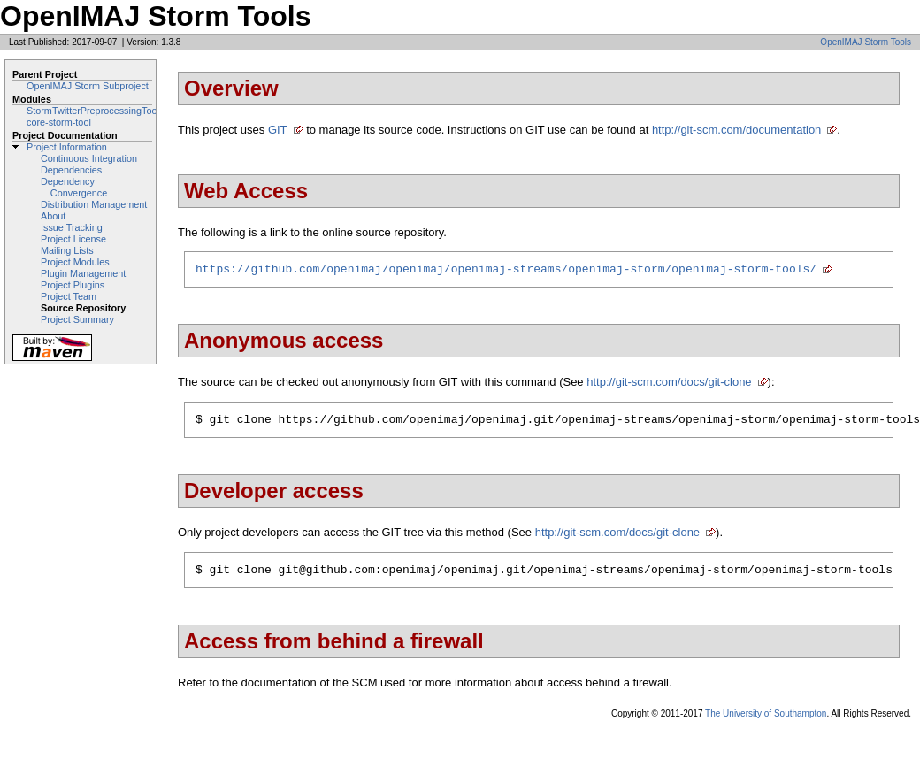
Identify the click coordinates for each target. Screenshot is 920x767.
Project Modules (75, 262)
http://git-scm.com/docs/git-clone (668, 384)
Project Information (67, 147)
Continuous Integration (89, 158)
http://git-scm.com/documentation (736, 129)
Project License (73, 239)
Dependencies (71, 170)
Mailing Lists (67, 250)
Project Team (68, 296)
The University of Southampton (765, 721)
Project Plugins (72, 285)
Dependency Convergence (74, 187)
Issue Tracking (72, 227)
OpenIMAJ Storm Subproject (88, 86)
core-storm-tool (59, 122)
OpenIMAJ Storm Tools (865, 42)
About (53, 216)
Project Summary (77, 319)
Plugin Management (83, 273)
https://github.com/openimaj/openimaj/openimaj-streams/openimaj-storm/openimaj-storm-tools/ (506, 271)
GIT (278, 129)
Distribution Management (94, 204)
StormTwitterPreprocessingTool (93, 110)
